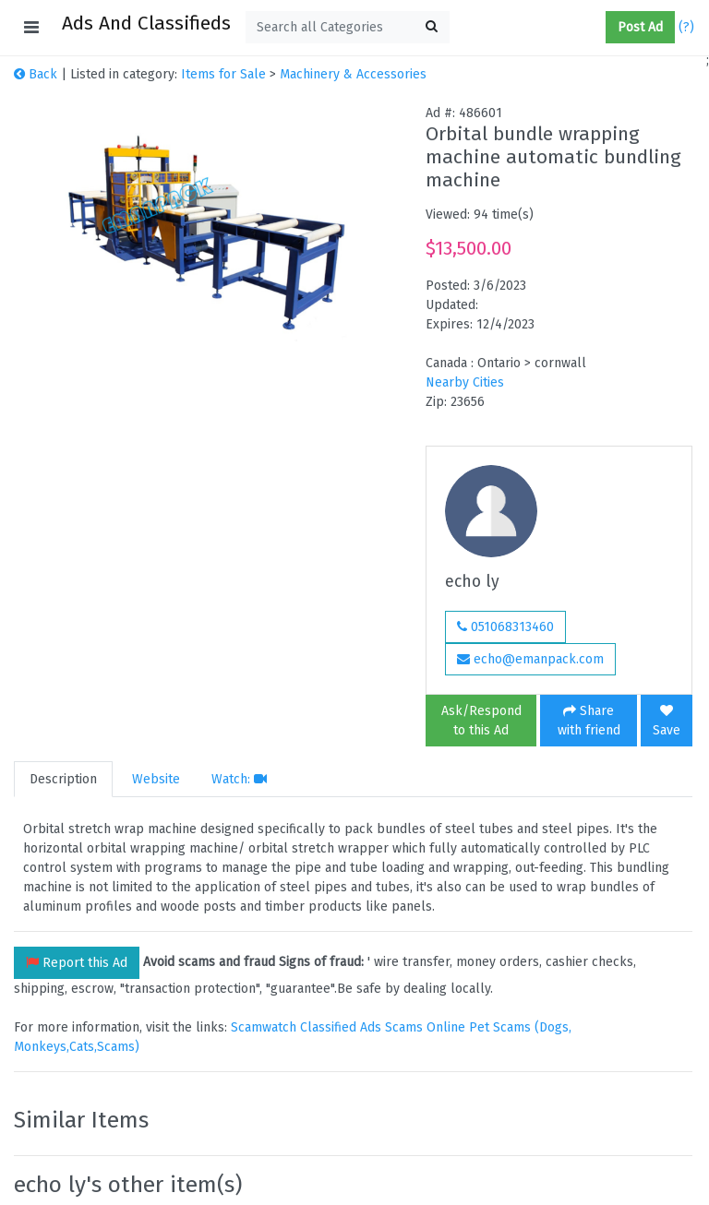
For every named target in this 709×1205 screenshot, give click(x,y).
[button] (598, 27)
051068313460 (505, 627)
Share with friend (589, 720)
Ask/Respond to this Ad (481, 720)
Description (63, 779)
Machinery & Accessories (353, 74)
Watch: (239, 779)
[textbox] (348, 27)
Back (35, 74)
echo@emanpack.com (530, 659)
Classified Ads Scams (363, 1027)
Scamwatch (263, 1027)
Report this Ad (76, 963)
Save (666, 721)
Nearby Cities (465, 382)
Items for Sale (223, 74)
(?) (686, 27)
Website (156, 779)
